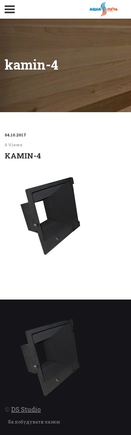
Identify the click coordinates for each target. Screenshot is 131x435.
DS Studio (26, 409)
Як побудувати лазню (34, 422)
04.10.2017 (15, 135)
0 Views (13, 145)
